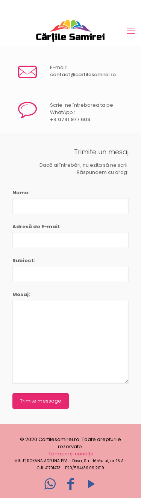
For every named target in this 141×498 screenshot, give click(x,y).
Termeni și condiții (71, 453)
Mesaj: (21, 294)
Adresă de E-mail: (36, 226)
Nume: (21, 192)
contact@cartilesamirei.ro (83, 74)
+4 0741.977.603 (70, 119)
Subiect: (23, 260)
